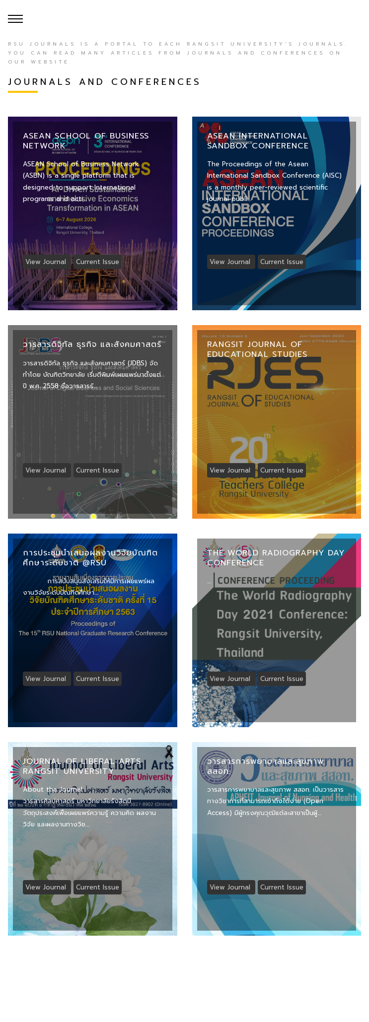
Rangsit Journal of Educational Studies (257, 349)
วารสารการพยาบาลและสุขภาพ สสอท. (265, 766)
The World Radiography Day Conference (276, 557)
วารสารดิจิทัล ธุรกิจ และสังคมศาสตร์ (92, 344)
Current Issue (97, 262)
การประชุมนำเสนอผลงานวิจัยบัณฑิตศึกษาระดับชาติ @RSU (90, 557)
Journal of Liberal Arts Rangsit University (82, 766)
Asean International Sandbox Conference (258, 140)
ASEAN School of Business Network (86, 140)
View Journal (47, 262)
